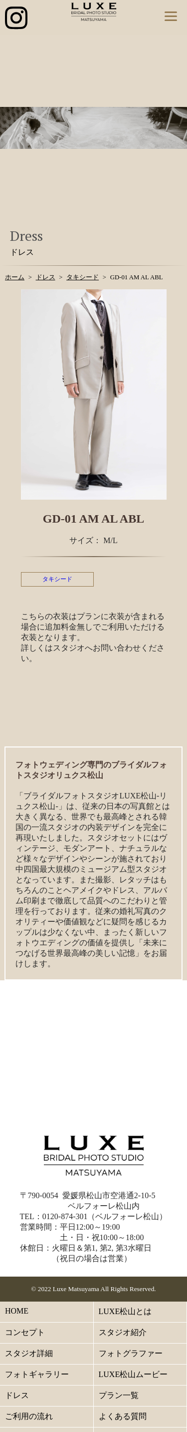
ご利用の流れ (29, 1416)
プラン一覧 (119, 1395)
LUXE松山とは (125, 1311)
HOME (16, 1311)
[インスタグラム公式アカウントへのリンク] (16, 18)
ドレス (17, 1395)
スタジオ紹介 (123, 1332)
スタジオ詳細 (29, 1353)
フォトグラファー (131, 1353)
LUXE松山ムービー (133, 1374)
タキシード (57, 579)
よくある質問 (123, 1416)
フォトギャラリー (37, 1374)
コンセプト (25, 1332)
